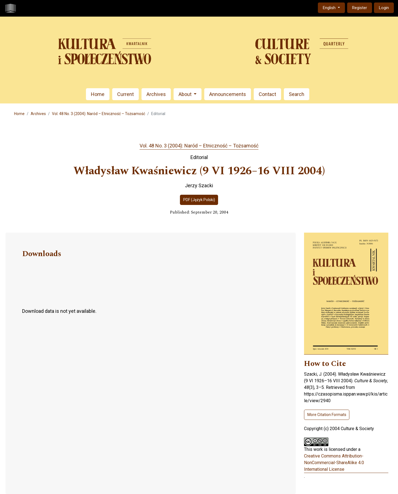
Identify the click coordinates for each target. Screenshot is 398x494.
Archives (156, 94)
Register (359, 7)
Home (97, 94)
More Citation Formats (326, 414)
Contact (267, 94)
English (334, 7)
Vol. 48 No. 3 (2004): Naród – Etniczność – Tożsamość (98, 113)
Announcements (227, 94)
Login (384, 7)
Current (125, 94)
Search (296, 94)
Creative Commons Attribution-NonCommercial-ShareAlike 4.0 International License (334, 462)
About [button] (186, 94)
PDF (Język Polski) (199, 199)
